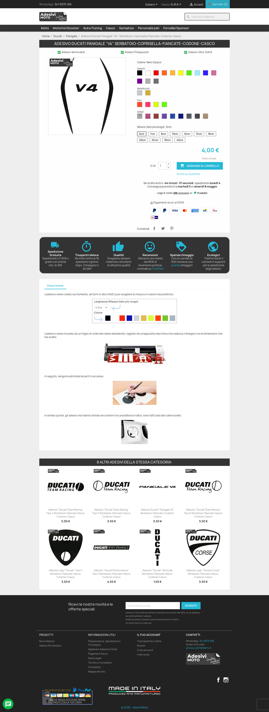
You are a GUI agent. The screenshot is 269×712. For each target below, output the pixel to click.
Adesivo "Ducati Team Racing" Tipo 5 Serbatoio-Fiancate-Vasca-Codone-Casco (111, 513)
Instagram (226, 679)
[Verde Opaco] (189, 73)
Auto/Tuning (92, 28)
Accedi (141, 645)
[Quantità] (162, 166)
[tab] (55, 286)
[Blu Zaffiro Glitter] (173, 117)
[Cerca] (207, 16)
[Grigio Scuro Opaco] (157, 82)
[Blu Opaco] (206, 73)
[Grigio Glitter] (189, 117)
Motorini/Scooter (66, 28)
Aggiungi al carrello (199, 166)
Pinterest (171, 228)
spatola (175, 265)
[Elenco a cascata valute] (176, 5)
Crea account (145, 650)
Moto (45, 28)
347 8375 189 (63, 4)
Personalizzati (148, 28)
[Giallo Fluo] (157, 105)
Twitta (163, 228)
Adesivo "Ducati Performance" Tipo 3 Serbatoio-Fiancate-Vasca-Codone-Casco (111, 574)
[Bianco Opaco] (148, 73)
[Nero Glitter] (198, 117)
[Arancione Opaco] (165, 73)
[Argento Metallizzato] (140, 93)
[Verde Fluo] (165, 105)
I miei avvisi (143, 654)
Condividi (154, 228)
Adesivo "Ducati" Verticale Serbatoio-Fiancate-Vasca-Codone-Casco (157, 574)
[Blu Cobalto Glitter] (181, 117)
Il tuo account (148, 635)
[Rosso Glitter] (157, 117)
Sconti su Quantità (188, 174)
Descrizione (55, 286)
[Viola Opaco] (140, 82)
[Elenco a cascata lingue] (152, 5)
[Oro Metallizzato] (148, 93)
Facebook (218, 679)
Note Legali (94, 658)
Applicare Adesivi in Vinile (102, 649)
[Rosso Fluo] (140, 105)
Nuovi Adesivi (47, 641)
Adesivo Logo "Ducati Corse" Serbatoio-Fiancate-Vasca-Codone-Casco (203, 574)
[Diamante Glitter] (140, 117)
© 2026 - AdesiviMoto (134, 707)
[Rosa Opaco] (214, 73)
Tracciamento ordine (149, 641)
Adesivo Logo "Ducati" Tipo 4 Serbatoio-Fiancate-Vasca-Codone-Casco (65, 574)
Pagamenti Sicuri (98, 653)
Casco (110, 28)
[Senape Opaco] (173, 73)
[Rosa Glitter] (148, 117)
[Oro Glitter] (206, 117)
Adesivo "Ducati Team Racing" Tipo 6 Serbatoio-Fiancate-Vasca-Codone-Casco (203, 513)
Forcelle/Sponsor (176, 28)
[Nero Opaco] (140, 73)
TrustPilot (157, 269)
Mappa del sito (96, 671)
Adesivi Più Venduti (50, 645)
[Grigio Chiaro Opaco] (148, 82)
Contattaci (94, 667)
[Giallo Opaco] (181, 73)
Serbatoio (126, 28)
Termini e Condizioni (100, 662)
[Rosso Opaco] (157, 73)
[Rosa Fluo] (148, 105)
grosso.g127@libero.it (198, 647)
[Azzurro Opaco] (198, 73)
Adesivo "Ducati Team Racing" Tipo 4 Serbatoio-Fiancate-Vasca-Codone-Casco (65, 513)
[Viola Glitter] (165, 117)
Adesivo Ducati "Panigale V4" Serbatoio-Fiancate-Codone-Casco (157, 513)
